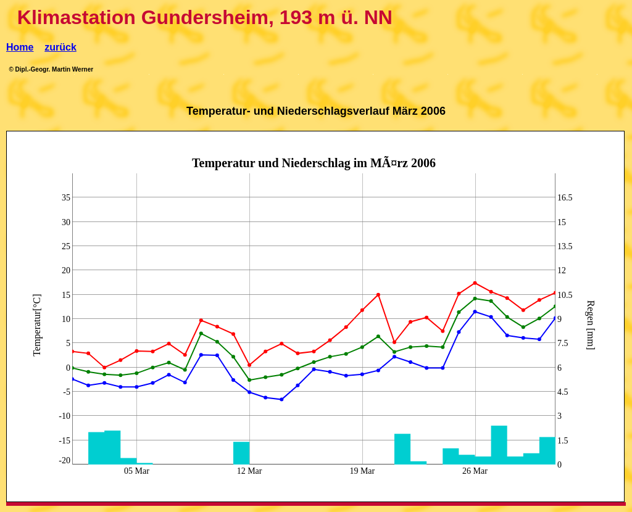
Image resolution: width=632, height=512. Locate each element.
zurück (60, 47)
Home (19, 47)
